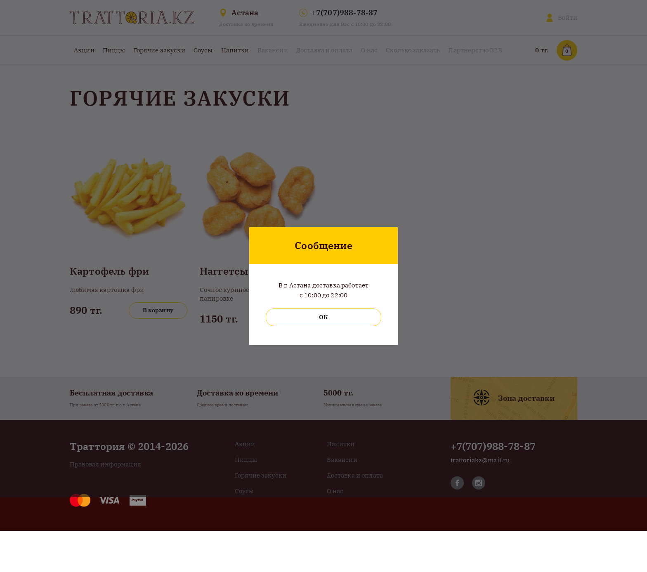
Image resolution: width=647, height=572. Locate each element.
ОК (323, 317)
